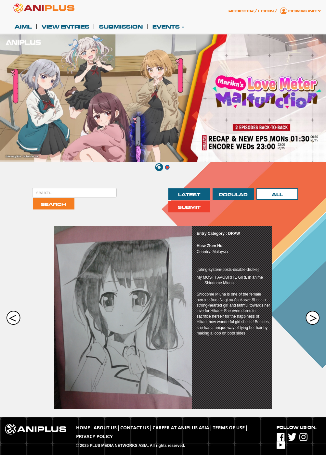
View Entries (65, 27)
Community (304, 11)
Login (266, 11)
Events (168, 27)
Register (241, 11)
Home (83, 427)
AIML (23, 27)
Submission (121, 27)
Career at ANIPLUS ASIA (180, 427)
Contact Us (134, 427)
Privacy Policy (94, 436)
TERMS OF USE (229, 427)
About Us (105, 427)
